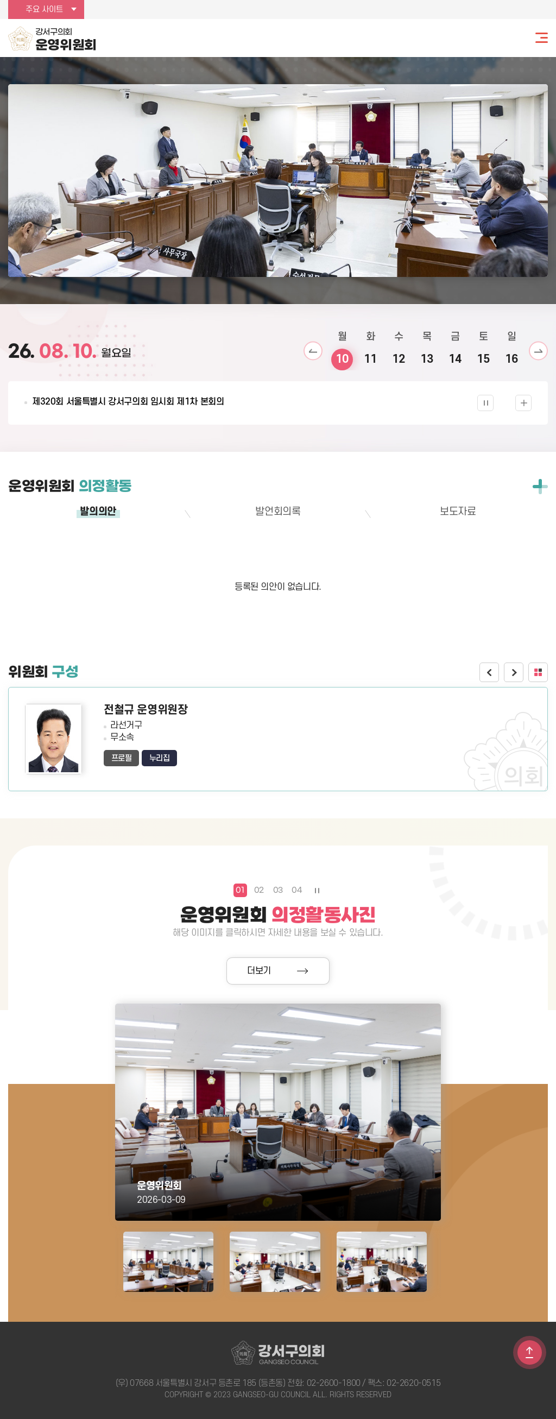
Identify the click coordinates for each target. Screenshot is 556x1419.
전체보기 (540, 486)
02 (259, 890)
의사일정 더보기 (523, 403)
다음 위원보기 (513, 672)
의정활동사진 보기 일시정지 (316, 890)
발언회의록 (277, 512)
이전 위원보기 (489, 672)
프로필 (121, 758)
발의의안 (98, 512)
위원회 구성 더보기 (538, 672)
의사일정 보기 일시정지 (485, 403)
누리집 (159, 758)
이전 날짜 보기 (313, 351)
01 (240, 890)
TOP (529, 1352)
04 (297, 890)
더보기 (259, 971)
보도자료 (458, 512)
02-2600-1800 (334, 1383)
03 (278, 890)
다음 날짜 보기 (538, 351)
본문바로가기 (0, 0)
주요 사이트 (44, 9)
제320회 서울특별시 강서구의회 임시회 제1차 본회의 (128, 402)
